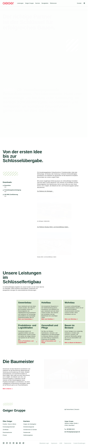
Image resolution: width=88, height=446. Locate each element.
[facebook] (4, 443)
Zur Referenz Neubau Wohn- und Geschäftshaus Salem (52, 227)
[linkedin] (17, 443)
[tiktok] (24, 443)
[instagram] (7, 443)
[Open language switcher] (84, 3)
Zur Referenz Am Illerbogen (45, 191)
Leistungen (20, 3)
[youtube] (10, 443)
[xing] (14, 443)
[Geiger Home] (8, 3)
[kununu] (20, 443)
